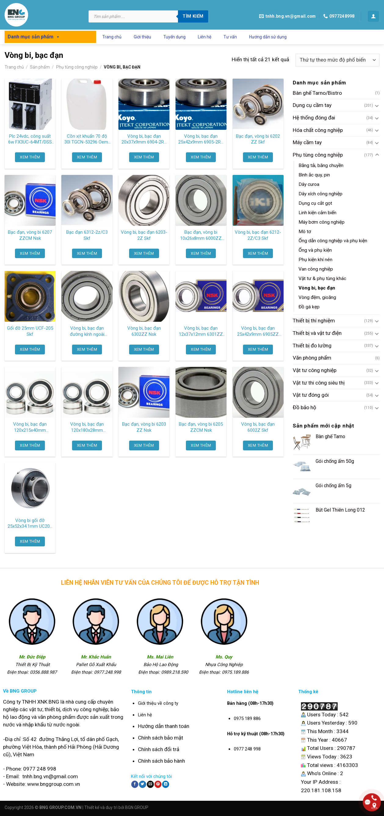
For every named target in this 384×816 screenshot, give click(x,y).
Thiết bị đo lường (312, 345)
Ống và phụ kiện (315, 250)
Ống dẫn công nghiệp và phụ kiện (333, 241)
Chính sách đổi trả (158, 749)
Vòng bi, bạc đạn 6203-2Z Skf (144, 235)
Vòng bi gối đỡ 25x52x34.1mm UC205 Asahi (30, 524)
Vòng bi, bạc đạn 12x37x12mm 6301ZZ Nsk (201, 331)
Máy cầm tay (307, 143)
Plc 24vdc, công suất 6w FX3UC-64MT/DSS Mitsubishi (30, 139)
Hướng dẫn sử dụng (268, 36)
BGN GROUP (136, 807)
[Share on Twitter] (142, 784)
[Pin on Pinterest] (157, 784)
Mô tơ (305, 231)
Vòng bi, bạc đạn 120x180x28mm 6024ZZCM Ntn (87, 427)
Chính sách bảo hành (161, 761)
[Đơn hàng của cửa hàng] (337, 60)
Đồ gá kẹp (309, 307)
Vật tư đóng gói (311, 395)
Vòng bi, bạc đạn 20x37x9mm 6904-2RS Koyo (144, 139)
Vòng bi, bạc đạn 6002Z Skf (258, 427)
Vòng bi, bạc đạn (317, 288)
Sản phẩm (40, 67)
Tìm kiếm (193, 16)
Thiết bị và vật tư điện (317, 333)
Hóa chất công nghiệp (318, 130)
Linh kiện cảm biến (317, 212)
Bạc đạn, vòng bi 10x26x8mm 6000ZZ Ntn (201, 235)
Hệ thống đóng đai (314, 118)
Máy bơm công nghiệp (322, 222)
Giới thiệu (142, 36)
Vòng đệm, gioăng (317, 297)
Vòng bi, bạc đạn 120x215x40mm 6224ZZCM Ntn (30, 427)
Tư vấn (230, 36)
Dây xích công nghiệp (320, 194)
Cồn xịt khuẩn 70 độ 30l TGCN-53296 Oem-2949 (87, 139)
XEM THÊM (30, 157)
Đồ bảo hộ (304, 407)
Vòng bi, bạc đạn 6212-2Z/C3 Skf (258, 235)
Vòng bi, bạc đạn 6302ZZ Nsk (144, 331)
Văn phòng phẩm (312, 358)
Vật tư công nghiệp (314, 370)
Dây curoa (309, 184)
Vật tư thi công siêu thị (319, 383)
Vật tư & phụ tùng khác (322, 278)
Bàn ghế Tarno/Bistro (317, 93)
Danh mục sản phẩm (34, 37)
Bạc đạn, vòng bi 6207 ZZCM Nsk (30, 235)
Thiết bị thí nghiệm (314, 321)
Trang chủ (111, 36)
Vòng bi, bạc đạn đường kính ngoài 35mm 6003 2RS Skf (87, 331)
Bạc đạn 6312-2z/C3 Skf (87, 235)
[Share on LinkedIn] (165, 784)
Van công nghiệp (316, 269)
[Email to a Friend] (150, 784)
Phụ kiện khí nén (315, 260)
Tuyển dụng (174, 36)
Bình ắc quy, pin (314, 175)
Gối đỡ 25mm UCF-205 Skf (30, 331)
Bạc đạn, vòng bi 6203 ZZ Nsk (144, 427)
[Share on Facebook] (134, 784)
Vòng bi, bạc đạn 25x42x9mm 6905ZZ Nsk (258, 331)
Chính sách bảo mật (160, 738)
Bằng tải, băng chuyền (321, 166)
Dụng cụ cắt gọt (315, 203)
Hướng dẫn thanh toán (163, 726)
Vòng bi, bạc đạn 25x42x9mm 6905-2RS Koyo (200, 139)
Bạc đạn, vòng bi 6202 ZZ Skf (258, 139)
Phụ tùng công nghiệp (77, 67)
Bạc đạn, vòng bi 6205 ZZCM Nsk (201, 427)
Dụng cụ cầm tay (312, 105)
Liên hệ (204, 36)
